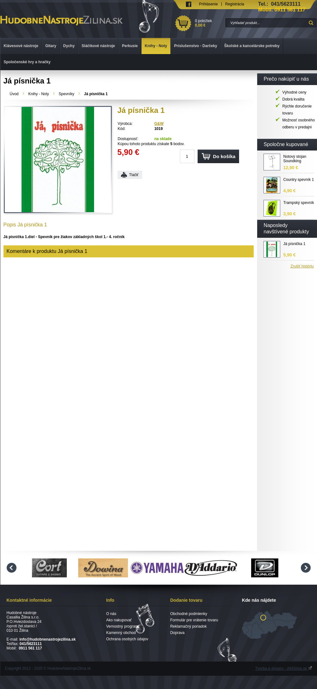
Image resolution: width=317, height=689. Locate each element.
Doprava (177, 633)
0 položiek (209, 23)
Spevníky (66, 94)
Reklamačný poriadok (188, 626)
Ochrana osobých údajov (127, 639)
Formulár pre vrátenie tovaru (194, 620)
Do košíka (224, 156)
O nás (111, 614)
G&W (158, 123)
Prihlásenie (208, 4)
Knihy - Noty (38, 94)
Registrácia (234, 4)
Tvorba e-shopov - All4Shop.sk (283, 668)
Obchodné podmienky (188, 614)
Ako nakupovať (119, 620)
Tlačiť (134, 175)
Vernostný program (122, 626)
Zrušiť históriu (302, 266)
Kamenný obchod (121, 633)
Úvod (14, 94)
